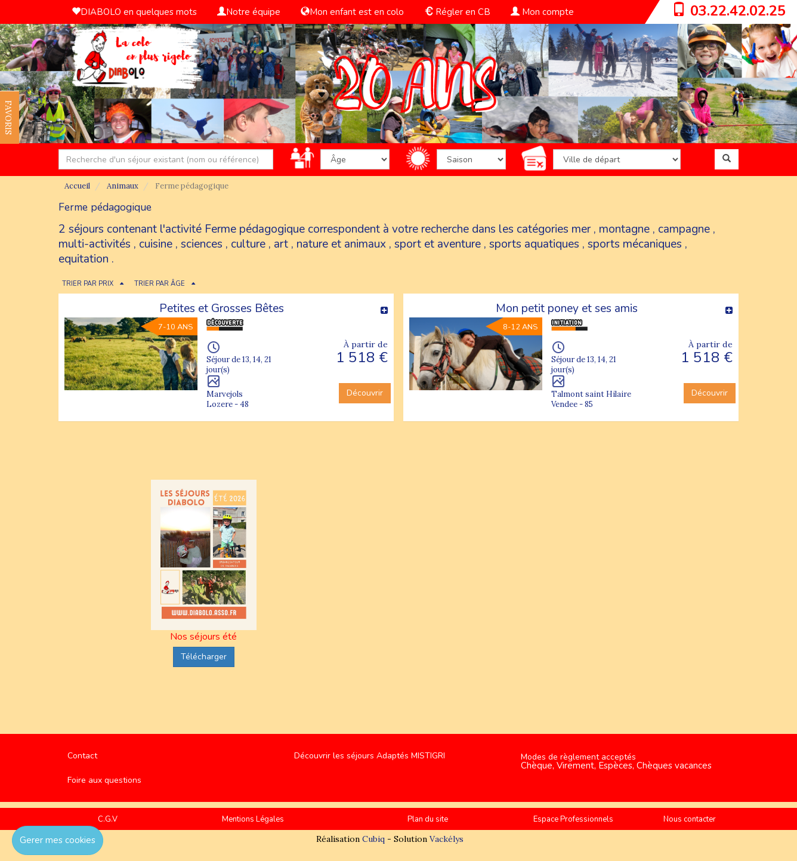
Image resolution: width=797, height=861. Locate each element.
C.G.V (108, 819)
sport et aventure (437, 244)
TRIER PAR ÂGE (159, 283)
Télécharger (204, 656)
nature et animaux (341, 244)
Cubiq (373, 839)
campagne (684, 229)
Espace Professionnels (573, 819)
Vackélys (447, 839)
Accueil (77, 186)
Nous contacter (689, 819)
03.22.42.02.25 (738, 10)
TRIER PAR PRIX (87, 283)
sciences (202, 244)
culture (248, 244)
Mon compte (542, 12)
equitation (83, 259)
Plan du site (427, 819)
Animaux (122, 186)
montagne (624, 229)
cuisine (155, 244)
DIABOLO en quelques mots (134, 12)
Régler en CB (457, 12)
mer (581, 229)
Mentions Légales (253, 819)
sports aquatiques (534, 244)
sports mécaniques (635, 244)
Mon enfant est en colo (352, 12)
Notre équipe (248, 12)
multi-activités (94, 244)
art (281, 244)
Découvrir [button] (365, 393)
